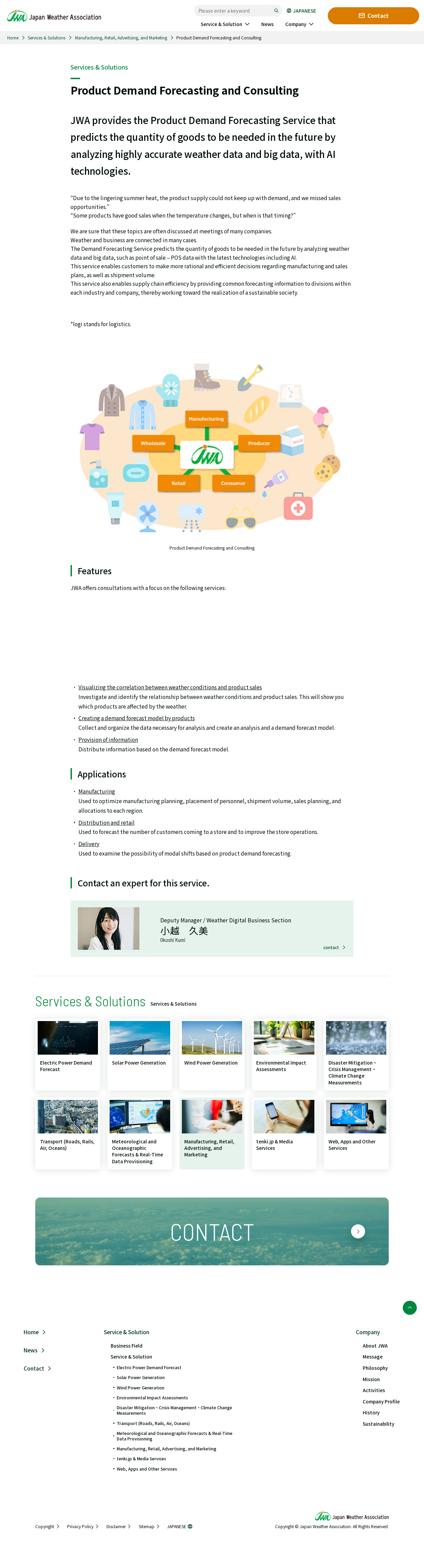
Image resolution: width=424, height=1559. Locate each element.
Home (12, 37)
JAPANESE (301, 10)
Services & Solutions (46, 37)
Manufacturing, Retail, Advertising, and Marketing (121, 37)
